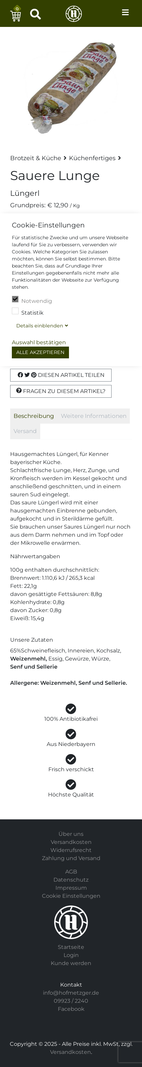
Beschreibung (34, 416)
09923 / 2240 (71, 1001)
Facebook (71, 1009)
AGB (71, 871)
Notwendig (32, 300)
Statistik (28, 312)
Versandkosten (71, 842)
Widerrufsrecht (71, 850)
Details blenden (39, 326)
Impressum (71, 888)
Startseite (71, 947)
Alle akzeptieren (40, 352)
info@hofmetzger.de (71, 993)
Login (71, 955)
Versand (25, 431)
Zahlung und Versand (71, 858)
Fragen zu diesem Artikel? (60, 391)
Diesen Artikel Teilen (61, 375)
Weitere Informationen (93, 416)
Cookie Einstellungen (71, 896)
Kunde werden (71, 963)
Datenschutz (71, 880)
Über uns (71, 834)
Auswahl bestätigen (39, 342)
